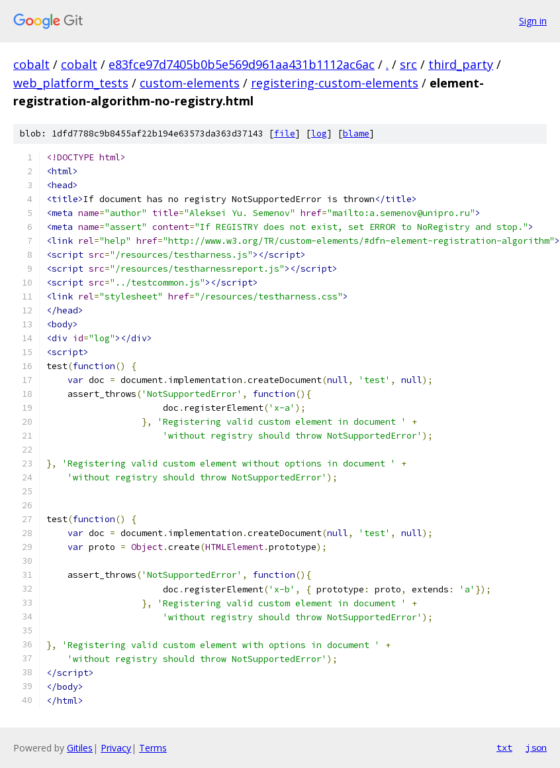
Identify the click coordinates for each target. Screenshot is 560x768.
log (319, 133)
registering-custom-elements (334, 83)
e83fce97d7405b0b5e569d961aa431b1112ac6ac (242, 64)
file (284, 133)
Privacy (116, 747)
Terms (153, 747)
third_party (460, 64)
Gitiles (80, 747)
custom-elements (190, 83)
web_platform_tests (70, 83)
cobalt (31, 64)
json (536, 747)
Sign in (533, 21)
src (408, 64)
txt (504, 747)
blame (356, 133)
